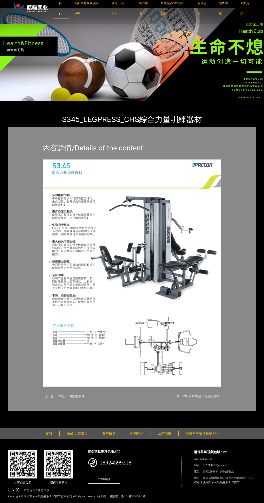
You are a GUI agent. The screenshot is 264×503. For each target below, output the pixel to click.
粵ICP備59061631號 (133, 496)
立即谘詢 (104, 479)
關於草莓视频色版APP (202, 433)
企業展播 (164, 433)
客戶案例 (109, 433)
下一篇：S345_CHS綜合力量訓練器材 (195, 396)
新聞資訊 (136, 433)
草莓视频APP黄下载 (36, 490)
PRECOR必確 (56, 104)
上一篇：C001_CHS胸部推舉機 (65, 396)
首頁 (15, 104)
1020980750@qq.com (215, 465)
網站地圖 (6, 501)
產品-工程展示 (33, 104)
